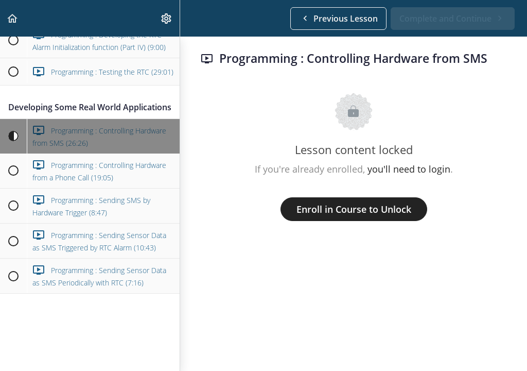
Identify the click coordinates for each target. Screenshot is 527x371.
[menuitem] (167, 18)
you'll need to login (408, 169)
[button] (13, 18)
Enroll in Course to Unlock (353, 209)
